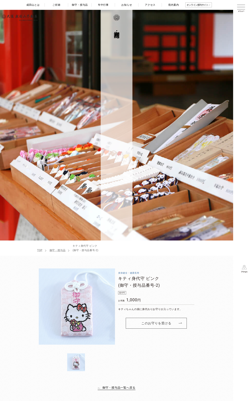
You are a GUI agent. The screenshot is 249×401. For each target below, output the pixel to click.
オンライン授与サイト (197, 4)
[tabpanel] (77, 306)
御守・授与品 (80, 4)
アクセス (150, 4)
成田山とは (33, 4)
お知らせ (126, 4)
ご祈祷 (56, 4)
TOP (39, 250)
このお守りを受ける (156, 323)
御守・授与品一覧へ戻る (118, 387)
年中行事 (103, 4)
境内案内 (173, 4)
